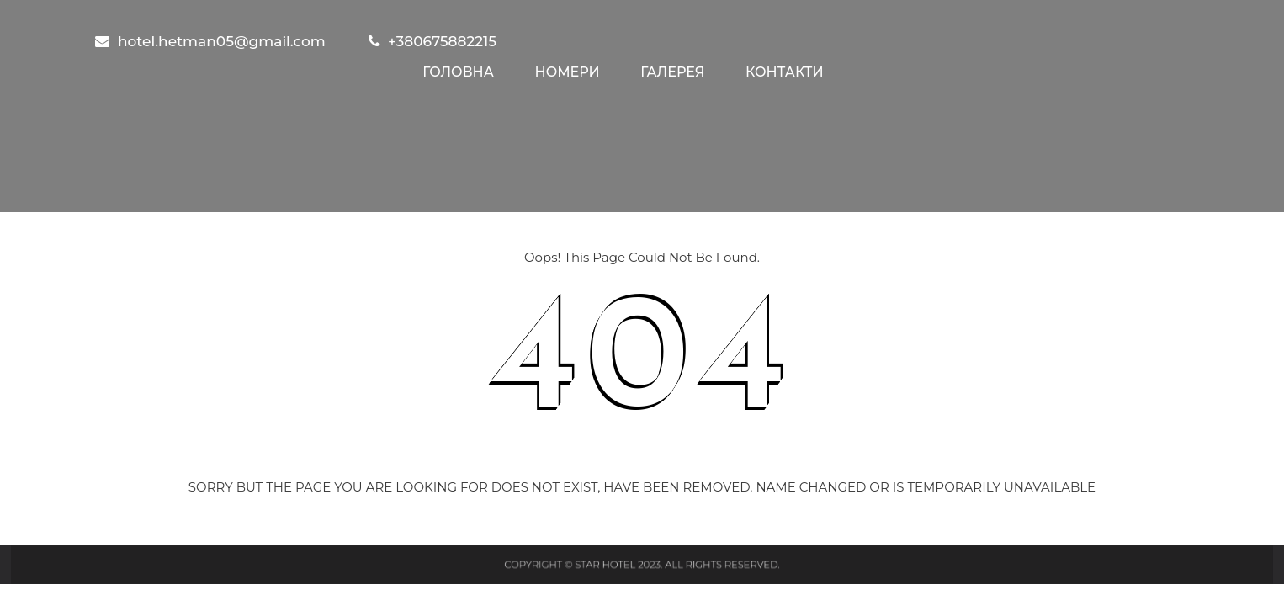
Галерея (672, 72)
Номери (567, 72)
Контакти (784, 72)
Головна (458, 72)
